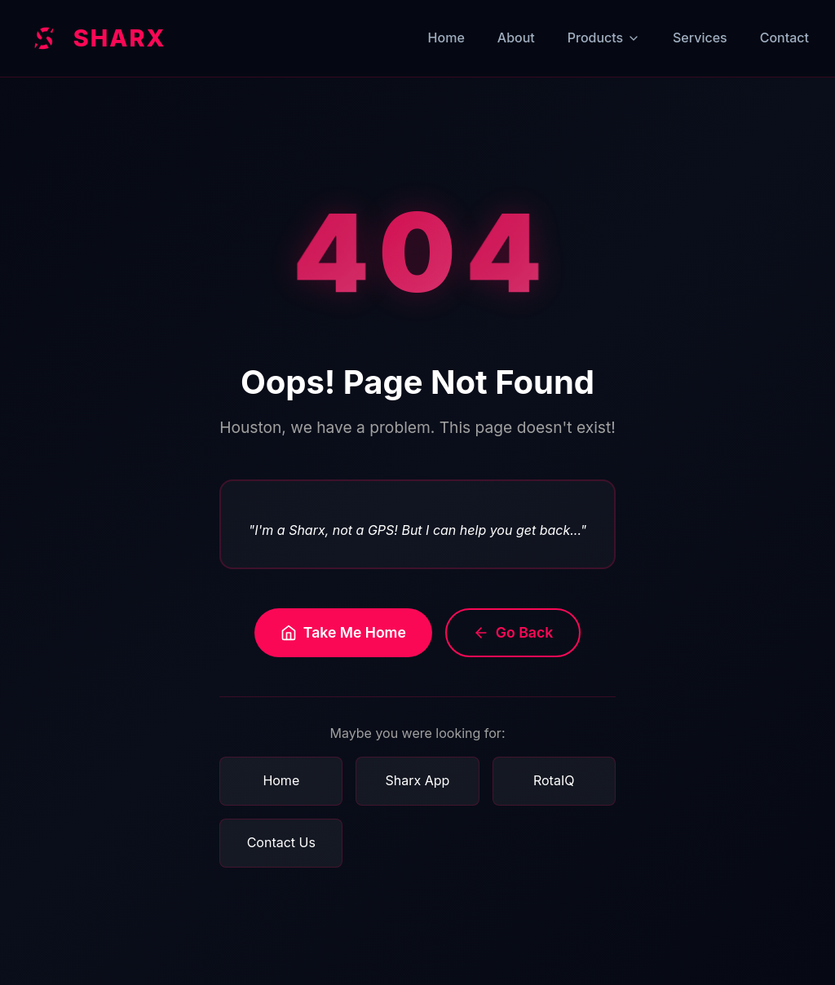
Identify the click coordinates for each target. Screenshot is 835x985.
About (516, 37)
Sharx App (418, 780)
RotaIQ (553, 780)
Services (700, 37)
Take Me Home (343, 632)
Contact (784, 37)
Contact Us (281, 842)
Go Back (513, 632)
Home (446, 37)
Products (604, 37)
